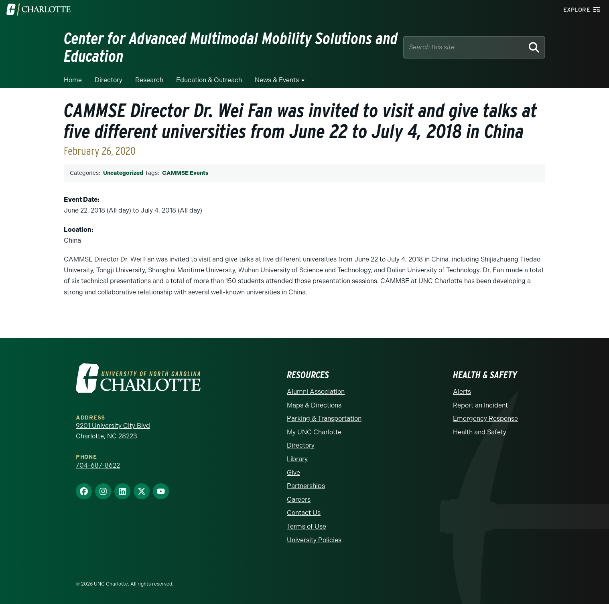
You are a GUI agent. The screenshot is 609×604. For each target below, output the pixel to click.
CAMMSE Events (185, 173)
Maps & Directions (314, 405)
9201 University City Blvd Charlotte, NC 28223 (113, 431)
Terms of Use (306, 526)
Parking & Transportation (324, 418)
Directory (108, 80)
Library (297, 459)
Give (293, 472)
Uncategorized (123, 173)
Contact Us (304, 513)
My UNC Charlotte (314, 432)
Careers (299, 499)
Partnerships (306, 486)
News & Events (277, 80)
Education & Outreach (209, 80)
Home (73, 80)
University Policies (314, 540)
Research (149, 80)
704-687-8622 (98, 465)
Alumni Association (316, 391)
